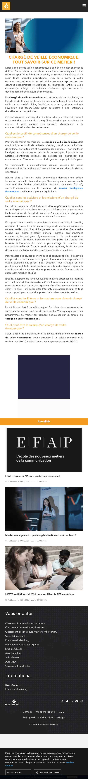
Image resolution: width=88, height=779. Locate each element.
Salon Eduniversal (15, 681)
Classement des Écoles (17, 711)
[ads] (44, 52)
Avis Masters (12, 703)
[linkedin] (72, 747)
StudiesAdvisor (13, 694)
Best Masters (12, 730)
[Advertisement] (44, 367)
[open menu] (84, 5)
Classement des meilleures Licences (25, 673)
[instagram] (81, 747)
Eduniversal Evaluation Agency (22, 690)
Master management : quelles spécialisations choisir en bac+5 (40, 580)
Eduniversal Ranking (16, 734)
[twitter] (67, 747)
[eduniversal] (12, 747)
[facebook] (62, 747)
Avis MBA (10, 707)
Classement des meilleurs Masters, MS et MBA (31, 677)
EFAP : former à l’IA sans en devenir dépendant (32, 521)
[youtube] (77, 747)
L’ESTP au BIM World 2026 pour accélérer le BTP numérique (39, 640)
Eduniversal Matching (17, 685)
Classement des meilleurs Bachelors (25, 668)
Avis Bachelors (13, 698)
